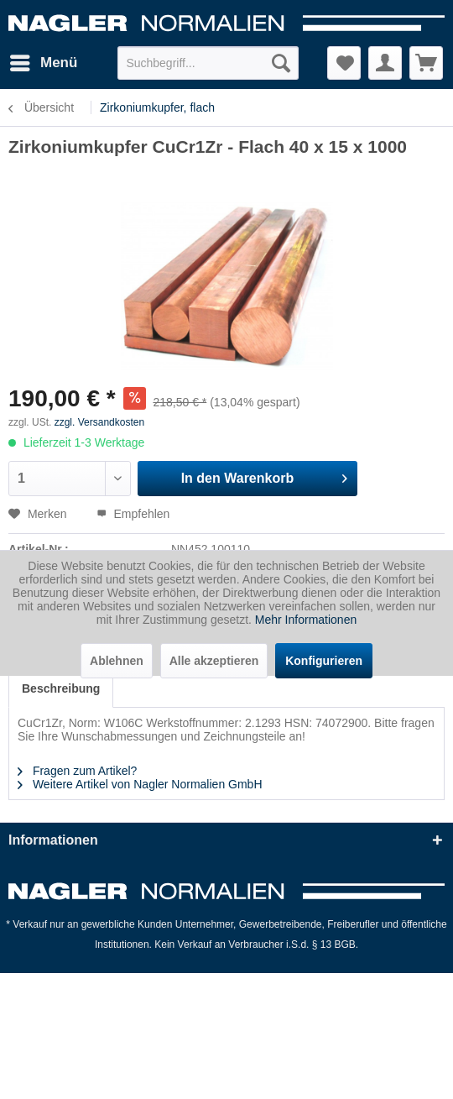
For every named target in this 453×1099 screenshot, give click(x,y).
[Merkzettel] (344, 63)
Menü (43, 60)
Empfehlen (133, 514)
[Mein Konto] (385, 63)
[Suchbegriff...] (208, 63)
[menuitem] (43, 63)
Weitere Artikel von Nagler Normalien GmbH (140, 784)
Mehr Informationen (306, 619)
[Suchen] (281, 63)
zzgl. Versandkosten (99, 422)
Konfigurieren (323, 660)
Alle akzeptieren (214, 660)
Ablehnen (116, 660)
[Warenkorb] (426, 63)
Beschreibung (61, 688)
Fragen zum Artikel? (77, 770)
